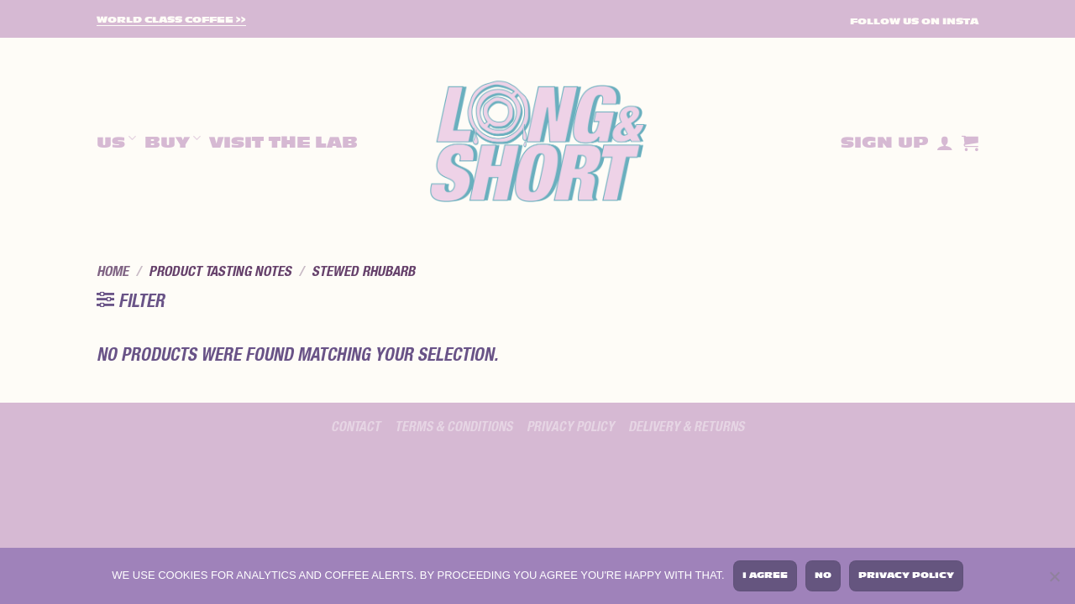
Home (112, 272)
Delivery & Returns (686, 427)
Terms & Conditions (453, 427)
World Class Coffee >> (171, 20)
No (823, 575)
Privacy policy (570, 427)
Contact (355, 427)
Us (116, 140)
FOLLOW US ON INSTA (914, 21)
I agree (765, 575)
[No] (1054, 579)
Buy (172, 140)
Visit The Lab (283, 142)
